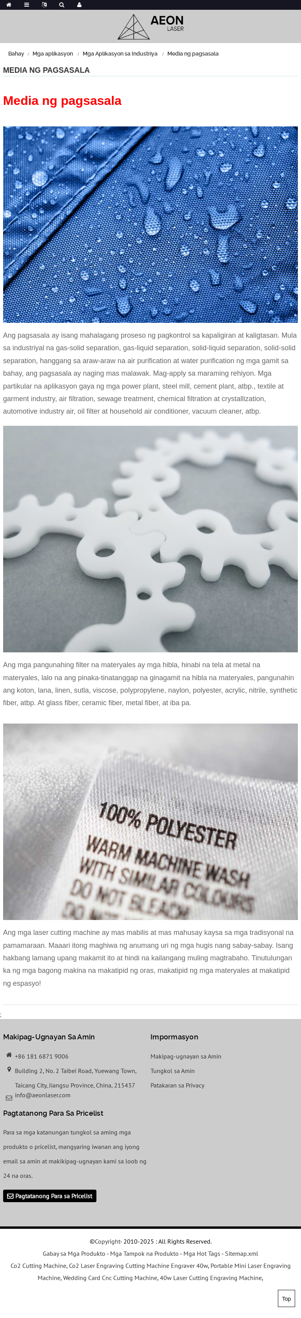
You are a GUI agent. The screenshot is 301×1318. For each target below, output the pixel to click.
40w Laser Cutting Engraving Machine (211, 1278)
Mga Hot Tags (201, 1253)
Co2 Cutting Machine (38, 1265)
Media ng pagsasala (193, 53)
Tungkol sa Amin (172, 1071)
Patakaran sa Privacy (177, 1085)
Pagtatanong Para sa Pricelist (53, 1196)
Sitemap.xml (241, 1253)
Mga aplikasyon (53, 53)
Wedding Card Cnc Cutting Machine (110, 1278)
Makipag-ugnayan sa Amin (185, 1056)
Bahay (16, 53)
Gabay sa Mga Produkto (74, 1253)
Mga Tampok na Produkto (144, 1253)
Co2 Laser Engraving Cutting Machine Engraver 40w (138, 1265)
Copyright (107, 1241)
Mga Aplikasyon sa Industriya (120, 53)
